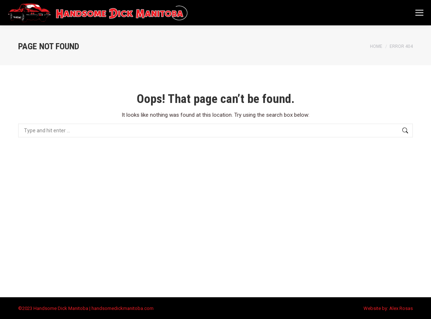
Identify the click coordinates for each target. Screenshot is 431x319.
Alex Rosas (401, 308)
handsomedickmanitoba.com (123, 308)
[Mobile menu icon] (419, 12)
